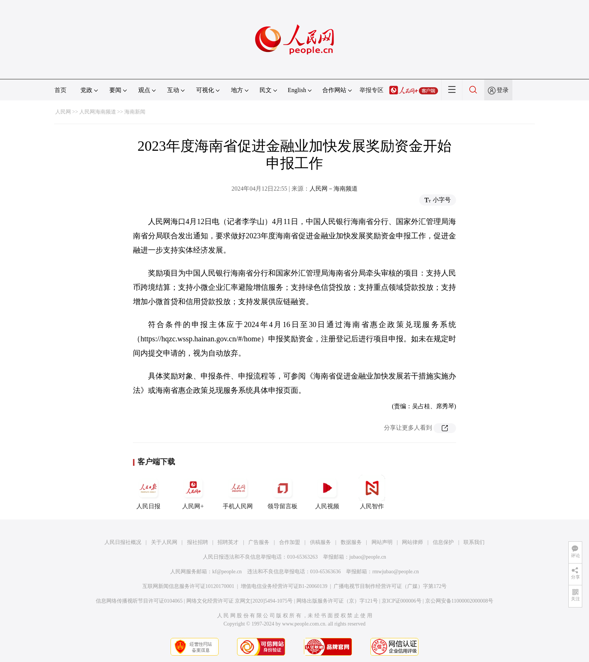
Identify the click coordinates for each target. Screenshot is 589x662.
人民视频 (327, 492)
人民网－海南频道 (334, 188)
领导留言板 (282, 492)
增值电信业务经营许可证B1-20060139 (284, 586)
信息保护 (443, 542)
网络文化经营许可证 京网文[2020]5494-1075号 (239, 601)
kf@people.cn (227, 571)
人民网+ (193, 492)
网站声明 (382, 542)
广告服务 (258, 542)
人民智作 (372, 492)
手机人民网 (238, 492)
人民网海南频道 (97, 112)
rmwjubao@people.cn (395, 571)
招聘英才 (228, 542)
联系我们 (474, 542)
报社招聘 (197, 542)
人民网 (63, 112)
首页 (60, 90)
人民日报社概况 (122, 542)
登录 (503, 90)
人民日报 (148, 492)
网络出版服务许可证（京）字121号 (337, 601)
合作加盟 (289, 542)
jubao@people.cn (367, 557)
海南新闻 (134, 112)
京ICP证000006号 (401, 601)
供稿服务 (320, 542)
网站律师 (412, 542)
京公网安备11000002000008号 (459, 601)
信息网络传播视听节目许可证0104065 (139, 601)
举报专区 (371, 90)
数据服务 (351, 542)
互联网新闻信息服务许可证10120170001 (188, 586)
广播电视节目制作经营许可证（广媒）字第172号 (390, 586)
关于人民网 (164, 542)
